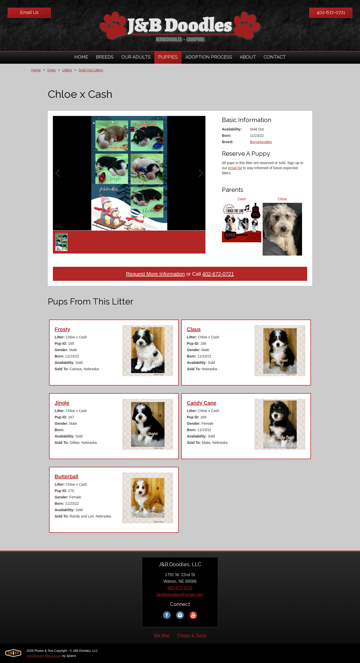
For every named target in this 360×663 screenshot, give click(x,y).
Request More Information (155, 274)
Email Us (29, 12)
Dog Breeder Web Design (44, 656)
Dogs (51, 70)
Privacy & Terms (191, 635)
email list (235, 168)
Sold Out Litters (91, 70)
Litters (67, 70)
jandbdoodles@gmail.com (180, 594)
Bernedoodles (261, 142)
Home (36, 70)
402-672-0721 (331, 12)
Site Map (162, 635)
